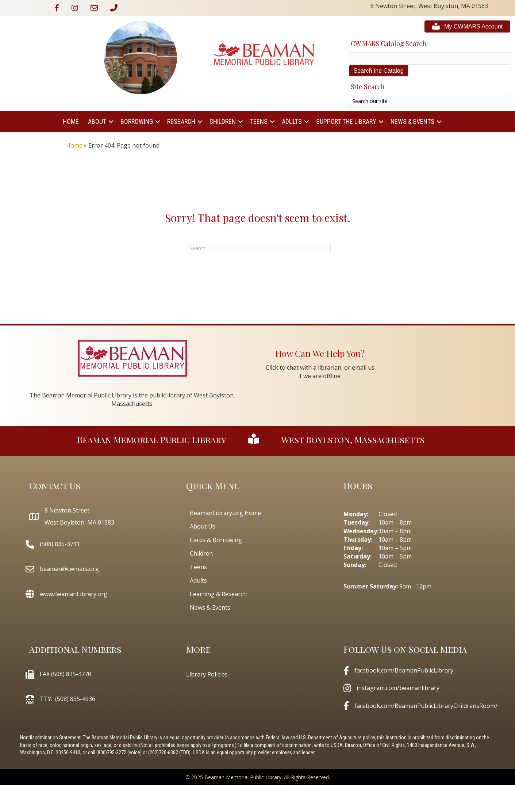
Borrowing (136, 121)
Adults (292, 121)
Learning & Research (218, 594)
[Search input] (430, 101)
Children (223, 121)
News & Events (412, 121)
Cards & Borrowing (216, 540)
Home (71, 121)
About (97, 121)
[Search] (258, 248)
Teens (259, 121)
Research (181, 121)
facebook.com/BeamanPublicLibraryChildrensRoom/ (425, 706)
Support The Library (346, 121)
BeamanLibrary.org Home (225, 513)
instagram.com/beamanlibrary (398, 688)
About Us (202, 526)
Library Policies (207, 674)
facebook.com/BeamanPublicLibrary (403, 670)
